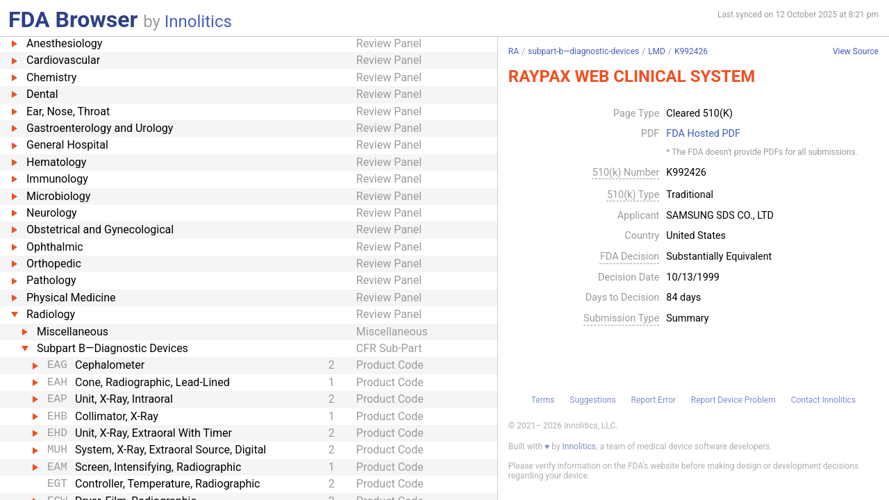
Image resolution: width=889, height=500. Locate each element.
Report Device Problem (733, 400)
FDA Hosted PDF (703, 134)
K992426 (691, 51)
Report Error (653, 400)
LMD (656, 51)
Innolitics (198, 21)
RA (513, 51)
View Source (856, 51)
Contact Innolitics (823, 400)
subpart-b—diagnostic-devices (583, 51)
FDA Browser (73, 19)
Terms (543, 400)
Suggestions (592, 400)
